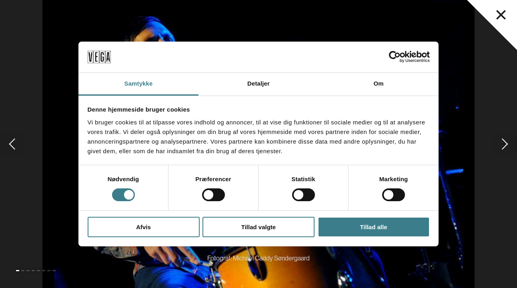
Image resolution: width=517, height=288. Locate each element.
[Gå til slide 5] (38, 270)
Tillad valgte (258, 227)
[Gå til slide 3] (28, 270)
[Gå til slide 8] (54, 270)
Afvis (143, 227)
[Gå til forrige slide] (12, 144)
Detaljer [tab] (258, 83)
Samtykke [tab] (138, 83)
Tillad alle (373, 227)
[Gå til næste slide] (505, 144)
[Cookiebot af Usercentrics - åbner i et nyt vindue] (395, 57)
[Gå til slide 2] (22, 270)
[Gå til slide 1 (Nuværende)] (17, 270)
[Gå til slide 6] (43, 270)
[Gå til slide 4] (33, 270)
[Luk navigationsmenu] (501, 15)
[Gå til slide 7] (48, 270)
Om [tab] (378, 83)
